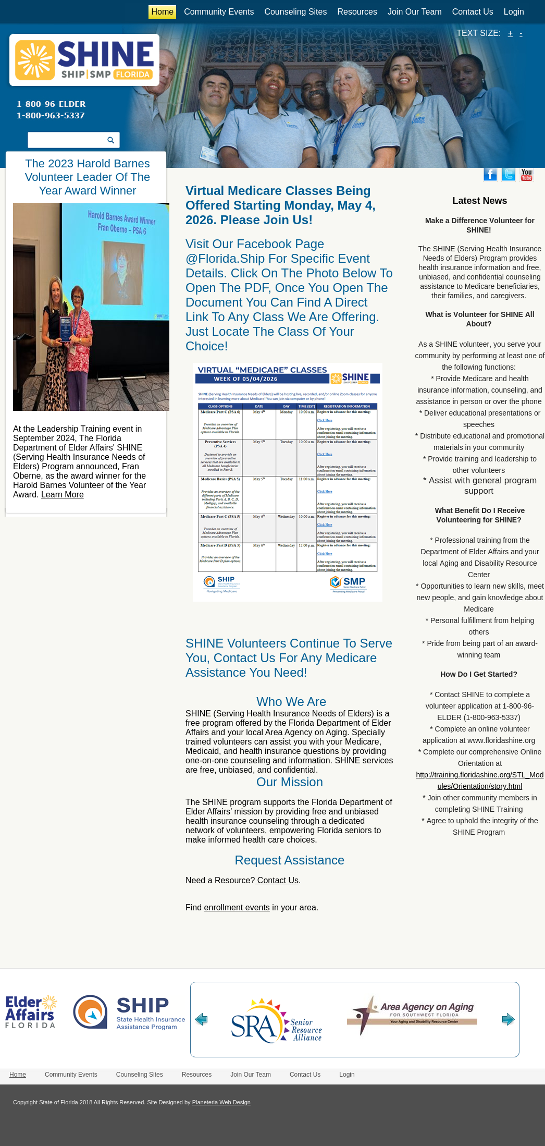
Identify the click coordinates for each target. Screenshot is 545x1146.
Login (514, 11)
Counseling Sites (295, 11)
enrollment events (237, 907)
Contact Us (472, 11)
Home (162, 11)
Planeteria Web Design (221, 1102)
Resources (357, 11)
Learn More (62, 494)
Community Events (219, 11)
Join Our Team (415, 11)
